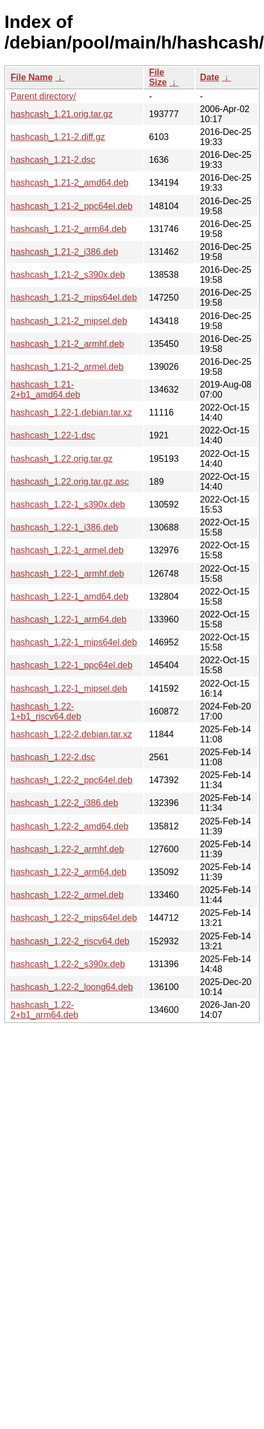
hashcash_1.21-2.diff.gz (58, 137)
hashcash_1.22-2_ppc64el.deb (72, 780)
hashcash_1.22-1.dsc (53, 435)
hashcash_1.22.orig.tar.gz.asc (70, 481)
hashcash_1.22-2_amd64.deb (70, 826)
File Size (158, 77)
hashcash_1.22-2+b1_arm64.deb (44, 1010)
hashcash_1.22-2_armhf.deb (67, 849)
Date (209, 77)
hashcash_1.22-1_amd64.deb (70, 596)
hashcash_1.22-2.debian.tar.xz (71, 734)
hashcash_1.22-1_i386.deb (64, 527)
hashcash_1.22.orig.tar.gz (62, 459)
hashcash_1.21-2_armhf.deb (67, 344)
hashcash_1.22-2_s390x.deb (68, 964)
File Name (32, 77)
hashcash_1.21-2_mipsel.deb (69, 321)
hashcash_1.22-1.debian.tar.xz (71, 412)
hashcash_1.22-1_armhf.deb (67, 573)
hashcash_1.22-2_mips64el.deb (74, 918)
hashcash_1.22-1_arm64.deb (68, 619)
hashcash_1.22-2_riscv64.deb (70, 941)
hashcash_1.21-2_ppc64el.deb (72, 206)
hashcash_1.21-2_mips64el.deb (74, 297)
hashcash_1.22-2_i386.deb (64, 803)
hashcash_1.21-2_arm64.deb (68, 229)
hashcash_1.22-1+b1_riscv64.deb (46, 711)
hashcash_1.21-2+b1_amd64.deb (45, 389)
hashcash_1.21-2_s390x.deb (68, 274)
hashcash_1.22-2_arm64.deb (68, 872)
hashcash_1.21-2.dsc (53, 160)
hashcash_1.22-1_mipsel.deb (69, 688)
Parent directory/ (43, 96)
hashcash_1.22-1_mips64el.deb (74, 642)
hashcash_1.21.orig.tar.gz (62, 114)
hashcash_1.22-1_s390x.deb (68, 504)
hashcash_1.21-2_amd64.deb (70, 182)
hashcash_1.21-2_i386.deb (64, 252)
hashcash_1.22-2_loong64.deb (72, 987)
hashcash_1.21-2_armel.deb (67, 366)
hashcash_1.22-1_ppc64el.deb (72, 665)
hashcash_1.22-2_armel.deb (67, 895)
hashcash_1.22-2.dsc (53, 757)
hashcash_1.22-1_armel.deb (67, 550)
